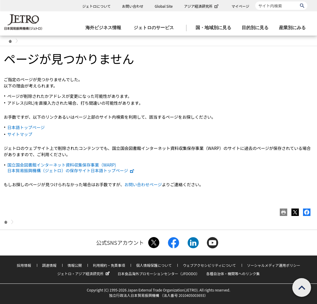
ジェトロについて (96, 6)
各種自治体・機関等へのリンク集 (233, 273)
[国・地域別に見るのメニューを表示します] (215, 27)
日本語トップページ (26, 127)
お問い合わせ (132, 6)
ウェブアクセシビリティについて (209, 265)
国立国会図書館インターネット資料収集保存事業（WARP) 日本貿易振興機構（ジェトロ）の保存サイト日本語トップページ (71, 167)
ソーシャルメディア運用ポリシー (273, 265)
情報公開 (75, 265)
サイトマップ (19, 134)
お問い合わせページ (143, 184)
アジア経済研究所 (202, 6)
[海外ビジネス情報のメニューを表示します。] (105, 27)
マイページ (240, 6)
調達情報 (49, 265)
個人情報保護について (154, 265)
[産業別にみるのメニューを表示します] (294, 27)
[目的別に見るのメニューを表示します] (257, 27)
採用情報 (24, 265)
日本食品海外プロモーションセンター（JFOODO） (159, 273)
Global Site (164, 6)
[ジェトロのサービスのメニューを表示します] (155, 27)
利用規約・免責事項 (109, 265)
